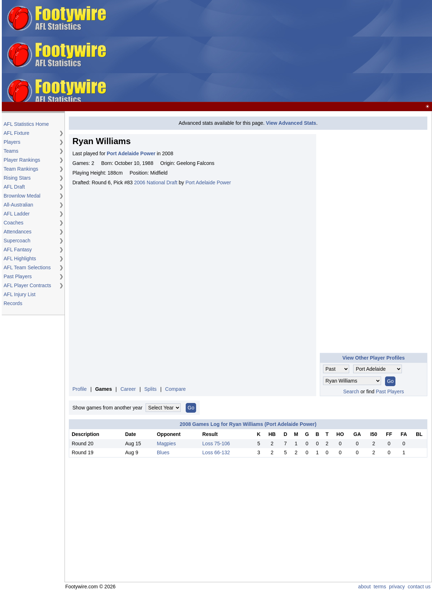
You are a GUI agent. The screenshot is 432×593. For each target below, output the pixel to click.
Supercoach (17, 240)
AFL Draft (14, 187)
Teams (11, 151)
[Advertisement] (316, 51)
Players (12, 142)
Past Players (18, 276)
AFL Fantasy (18, 249)
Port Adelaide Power (208, 182)
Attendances (18, 231)
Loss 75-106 (216, 443)
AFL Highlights (20, 258)
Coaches (13, 223)
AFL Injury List (19, 294)
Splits (150, 389)
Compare (175, 389)
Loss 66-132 (216, 452)
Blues (163, 452)
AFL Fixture (16, 133)
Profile (79, 389)
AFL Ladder (17, 214)
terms (380, 586)
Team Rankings (21, 169)
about (364, 586)
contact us (419, 586)
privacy (397, 586)
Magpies (166, 443)
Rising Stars (17, 178)
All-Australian (18, 205)
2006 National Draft (155, 182)
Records (13, 303)
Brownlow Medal (22, 196)
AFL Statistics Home (26, 124)
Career (128, 389)
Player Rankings (22, 160)
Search (351, 391)
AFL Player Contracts (27, 285)
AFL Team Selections (27, 267)
